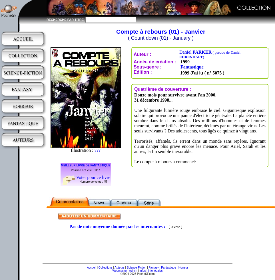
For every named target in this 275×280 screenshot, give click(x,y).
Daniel (209, 54)
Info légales (155, 270)
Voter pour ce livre (93, 177)
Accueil (91, 267)
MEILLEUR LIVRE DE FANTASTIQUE (86, 165)
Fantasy (154, 267)
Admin (133, 270)
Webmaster (119, 270)
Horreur (183, 267)
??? (98, 150)
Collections (106, 267)
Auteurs (119, 267)
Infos (143, 270)
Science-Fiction (136, 267)
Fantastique (192, 67)
